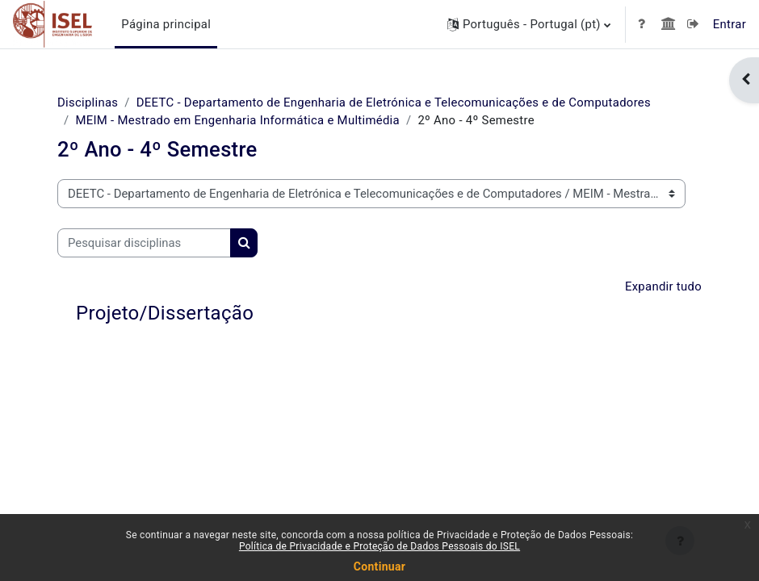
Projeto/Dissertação (165, 313)
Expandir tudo (663, 286)
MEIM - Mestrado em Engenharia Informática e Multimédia (237, 120)
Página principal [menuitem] (166, 24)
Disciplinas (87, 102)
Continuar (379, 566)
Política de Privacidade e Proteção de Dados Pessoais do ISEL (379, 546)
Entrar (729, 24)
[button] (529, 24)
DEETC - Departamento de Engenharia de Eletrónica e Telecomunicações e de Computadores (393, 102)
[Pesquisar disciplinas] (144, 242)
